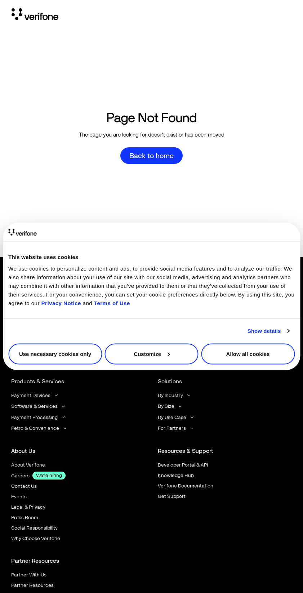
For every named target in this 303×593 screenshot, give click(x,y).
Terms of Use (112, 303)
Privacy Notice (61, 303)
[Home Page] (35, 15)
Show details (264, 331)
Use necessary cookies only (55, 354)
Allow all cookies (248, 354)
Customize (152, 354)
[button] (35, 395)
